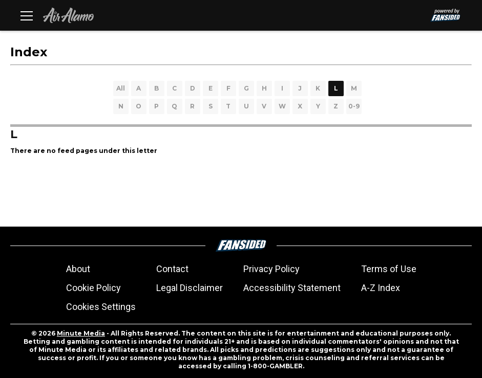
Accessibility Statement (292, 287)
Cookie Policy (93, 287)
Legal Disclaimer (189, 287)
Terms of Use (388, 268)
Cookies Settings (101, 306)
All (120, 88)
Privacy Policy (271, 268)
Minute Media (81, 333)
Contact (172, 268)
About (78, 268)
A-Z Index (380, 287)
